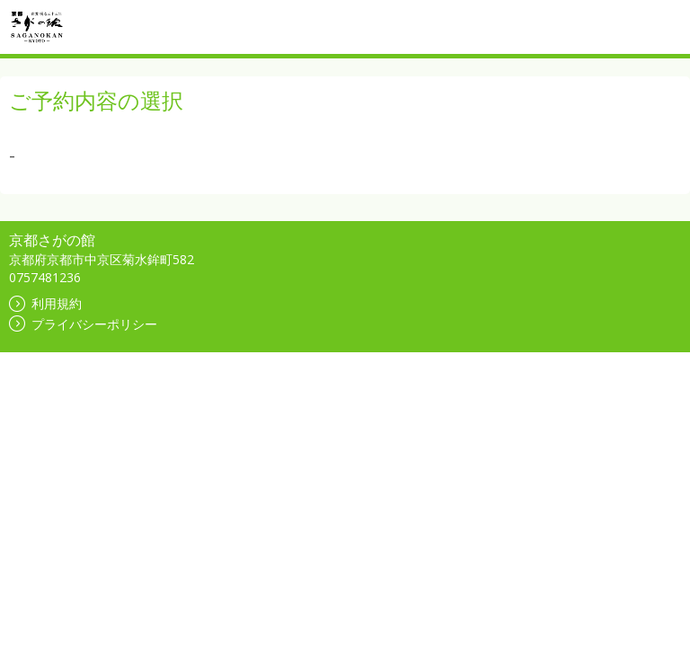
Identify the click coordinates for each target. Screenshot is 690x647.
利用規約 (45, 303)
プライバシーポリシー (83, 323)
